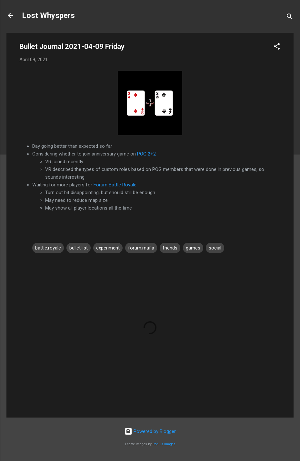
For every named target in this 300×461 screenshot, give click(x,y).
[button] (277, 47)
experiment (108, 248)
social (215, 248)
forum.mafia (141, 248)
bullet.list (78, 248)
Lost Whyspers (48, 15)
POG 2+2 (146, 154)
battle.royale (48, 248)
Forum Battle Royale (115, 185)
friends (170, 248)
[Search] (290, 17)
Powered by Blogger (150, 431)
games (193, 248)
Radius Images (164, 444)
